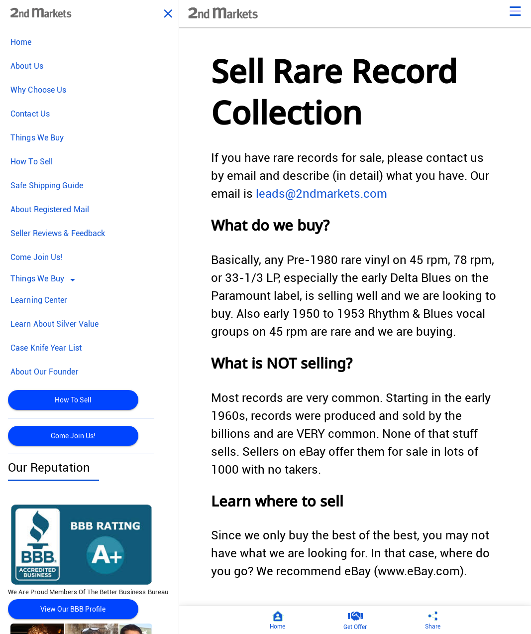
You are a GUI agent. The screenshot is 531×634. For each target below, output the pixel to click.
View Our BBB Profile (73, 609)
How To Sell (73, 400)
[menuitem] (89, 42)
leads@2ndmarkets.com (321, 194)
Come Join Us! (73, 436)
